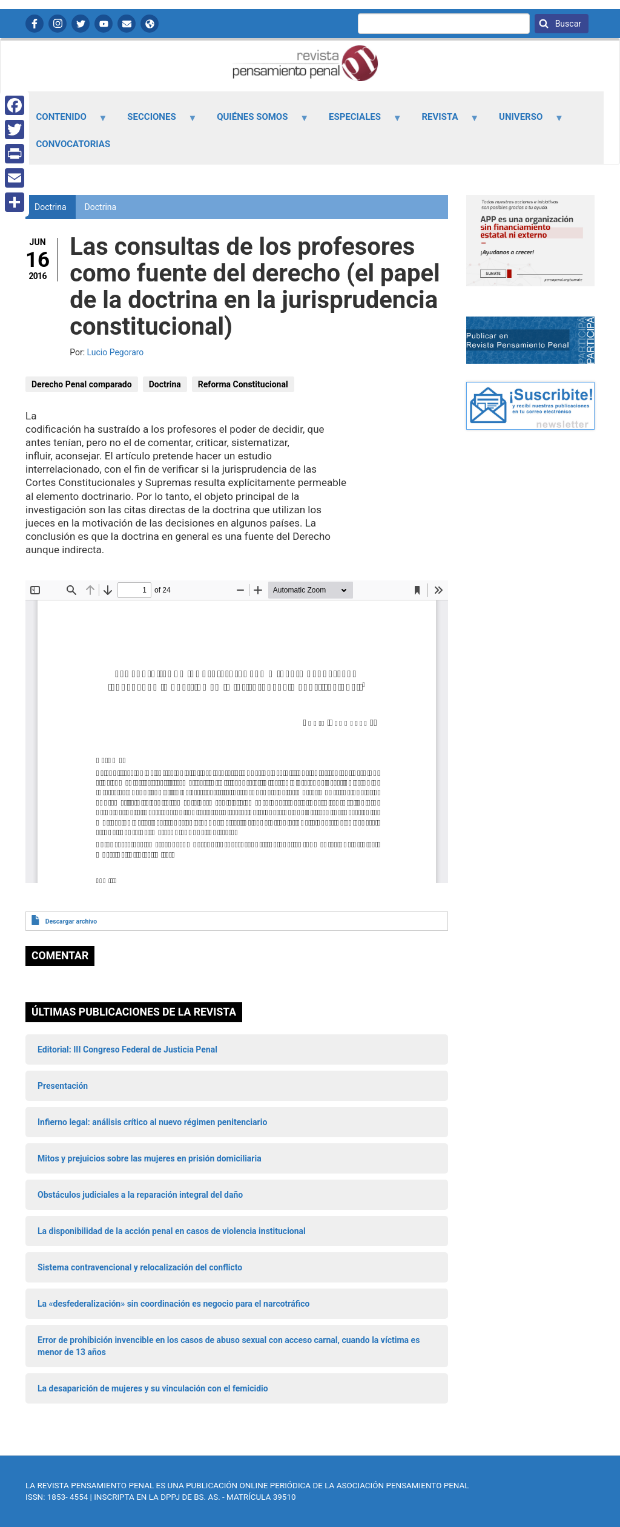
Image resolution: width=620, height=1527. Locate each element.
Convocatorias (73, 144)
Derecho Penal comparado (81, 384)
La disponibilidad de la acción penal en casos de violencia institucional (172, 1231)
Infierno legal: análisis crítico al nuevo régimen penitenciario (152, 1122)
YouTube (103, 24)
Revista (443, 121)
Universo (525, 121)
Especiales (358, 121)
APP (149, 24)
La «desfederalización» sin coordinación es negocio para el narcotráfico (173, 1304)
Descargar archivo (71, 921)
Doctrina (101, 207)
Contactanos (126, 24)
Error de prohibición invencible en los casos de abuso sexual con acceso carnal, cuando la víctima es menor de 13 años (229, 1346)
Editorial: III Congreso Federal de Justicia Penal (127, 1049)
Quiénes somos (256, 121)
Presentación (63, 1086)
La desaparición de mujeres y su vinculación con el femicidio (153, 1388)
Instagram (57, 24)
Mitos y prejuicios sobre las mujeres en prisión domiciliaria (150, 1158)
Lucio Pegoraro (115, 352)
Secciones (155, 121)
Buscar (567, 23)
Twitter (80, 24)
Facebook (34, 24)
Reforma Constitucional (243, 384)
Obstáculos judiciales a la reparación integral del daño (140, 1195)
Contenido (64, 121)
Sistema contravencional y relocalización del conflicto (140, 1267)
